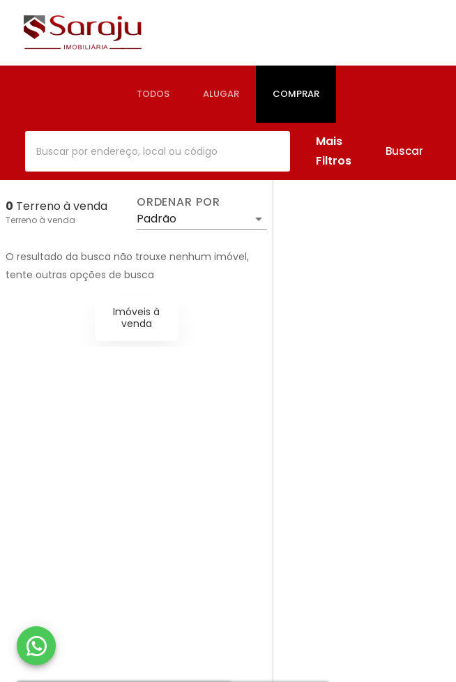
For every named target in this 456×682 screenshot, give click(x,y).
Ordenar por (178, 202)
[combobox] (157, 151)
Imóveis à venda (136, 318)
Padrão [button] (156, 219)
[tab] (153, 94)
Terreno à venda (40, 220)
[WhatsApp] (36, 645)
